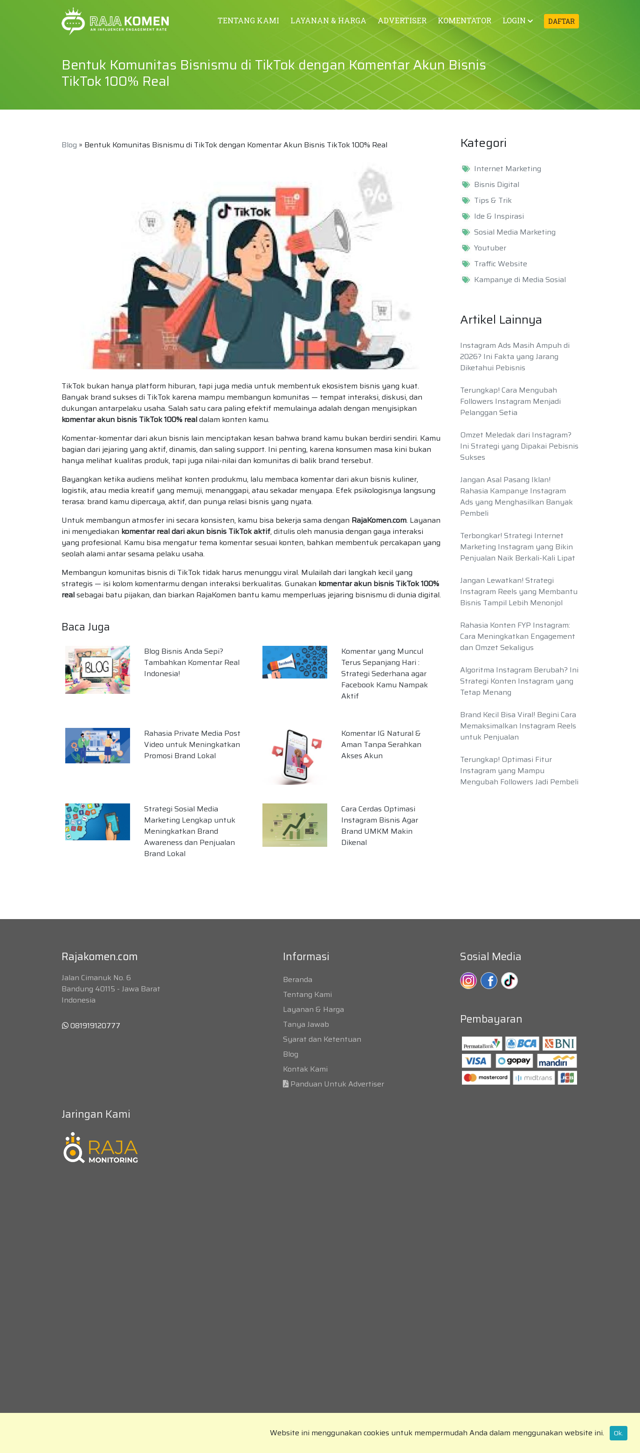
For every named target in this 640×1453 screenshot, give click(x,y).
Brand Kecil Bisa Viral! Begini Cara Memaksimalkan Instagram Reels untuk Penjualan (518, 726)
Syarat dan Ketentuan (322, 1039)
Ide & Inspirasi (499, 216)
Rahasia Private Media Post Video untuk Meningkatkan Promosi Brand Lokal (192, 744)
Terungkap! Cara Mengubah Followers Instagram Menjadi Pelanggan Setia (510, 401)
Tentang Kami (307, 994)
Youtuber (490, 248)
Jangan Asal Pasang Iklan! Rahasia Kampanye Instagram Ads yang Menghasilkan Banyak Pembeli (516, 496)
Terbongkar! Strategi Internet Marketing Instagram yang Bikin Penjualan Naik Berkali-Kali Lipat (517, 547)
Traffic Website (500, 264)
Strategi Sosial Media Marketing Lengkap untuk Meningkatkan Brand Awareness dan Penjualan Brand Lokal (189, 831)
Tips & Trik (493, 200)
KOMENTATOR (464, 20)
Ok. (618, 1433)
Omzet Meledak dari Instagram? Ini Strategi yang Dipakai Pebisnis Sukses (519, 446)
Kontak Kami (305, 1069)
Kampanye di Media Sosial (520, 279)
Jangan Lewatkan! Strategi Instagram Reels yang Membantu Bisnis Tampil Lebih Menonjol (519, 591)
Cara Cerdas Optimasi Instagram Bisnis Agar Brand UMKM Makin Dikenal (379, 825)
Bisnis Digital (496, 184)
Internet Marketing (507, 168)
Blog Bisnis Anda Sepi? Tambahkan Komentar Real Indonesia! (192, 662)
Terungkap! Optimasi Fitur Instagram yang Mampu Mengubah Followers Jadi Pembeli (519, 771)
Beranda (297, 979)
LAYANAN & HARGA (328, 20)
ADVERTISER (402, 20)
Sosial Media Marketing (515, 232)
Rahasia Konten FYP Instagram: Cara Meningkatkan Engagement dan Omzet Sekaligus (517, 636)
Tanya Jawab (306, 1024)
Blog (69, 145)
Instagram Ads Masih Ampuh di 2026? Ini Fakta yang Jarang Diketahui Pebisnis (515, 356)
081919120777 (91, 1025)
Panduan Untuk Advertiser (337, 1084)
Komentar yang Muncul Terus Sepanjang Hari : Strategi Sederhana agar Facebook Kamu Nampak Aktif (384, 673)
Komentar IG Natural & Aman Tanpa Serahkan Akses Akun (381, 744)
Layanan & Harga (313, 1009)
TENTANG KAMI (248, 20)
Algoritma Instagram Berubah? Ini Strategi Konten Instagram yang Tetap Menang (519, 681)
